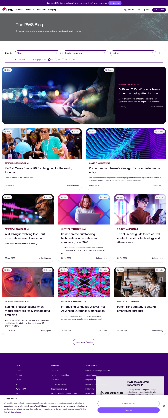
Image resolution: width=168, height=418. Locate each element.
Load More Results (84, 342)
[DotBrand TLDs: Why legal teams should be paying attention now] (58, 95)
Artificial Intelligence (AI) (17, 163)
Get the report (115, 3)
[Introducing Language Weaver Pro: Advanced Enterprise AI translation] (84, 282)
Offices (18, 379)
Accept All (128, 410)
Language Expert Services (95, 384)
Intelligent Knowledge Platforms (97, 370)
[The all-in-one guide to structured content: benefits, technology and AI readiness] (140, 209)
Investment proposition (60, 375)
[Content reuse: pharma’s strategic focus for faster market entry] (126, 143)
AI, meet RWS (21, 389)
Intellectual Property (129, 84)
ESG (17, 393)
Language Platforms (93, 379)
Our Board (54, 379)
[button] (7, 9)
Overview (54, 370)
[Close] (164, 406)
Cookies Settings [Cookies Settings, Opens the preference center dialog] (128, 403)
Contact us (20, 375)
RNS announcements (59, 389)
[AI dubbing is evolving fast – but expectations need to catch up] (28, 209)
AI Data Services (91, 375)
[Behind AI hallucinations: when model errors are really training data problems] (28, 282)
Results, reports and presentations (64, 393)
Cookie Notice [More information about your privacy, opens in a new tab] (16, 412)
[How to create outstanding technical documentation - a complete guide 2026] (84, 209)
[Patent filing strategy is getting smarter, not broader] (140, 282)
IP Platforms (90, 389)
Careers (19, 370)
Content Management (99, 163)
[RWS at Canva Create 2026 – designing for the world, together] (42, 143)
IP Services (89, 393)
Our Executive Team (58, 384)
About (18, 384)
